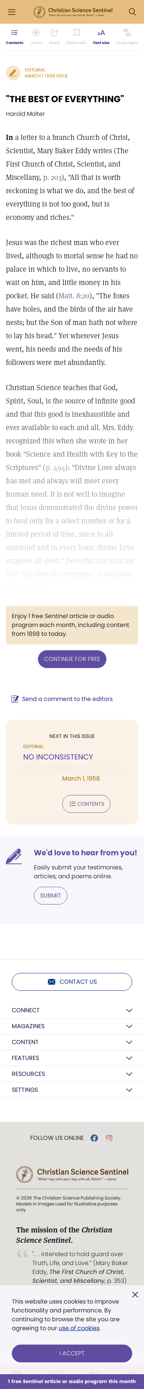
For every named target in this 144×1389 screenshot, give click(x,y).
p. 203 (52, 177)
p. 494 (55, 467)
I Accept (72, 1353)
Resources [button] (28, 1074)
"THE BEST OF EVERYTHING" (65, 99)
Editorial (35, 70)
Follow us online (57, 1138)
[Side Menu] (12, 12)
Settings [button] (25, 1090)
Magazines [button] (28, 1026)
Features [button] (25, 1058)
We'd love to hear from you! (85, 852)
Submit (50, 895)
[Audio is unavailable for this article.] (36, 37)
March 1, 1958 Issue (46, 76)
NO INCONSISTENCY (58, 757)
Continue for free (72, 659)
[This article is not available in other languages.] (127, 37)
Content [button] (25, 1042)
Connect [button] (26, 1010)
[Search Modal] (132, 12)
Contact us (72, 981)
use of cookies (79, 1328)
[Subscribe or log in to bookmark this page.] (76, 37)
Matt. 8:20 (74, 296)
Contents (86, 803)
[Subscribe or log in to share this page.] (54, 37)
